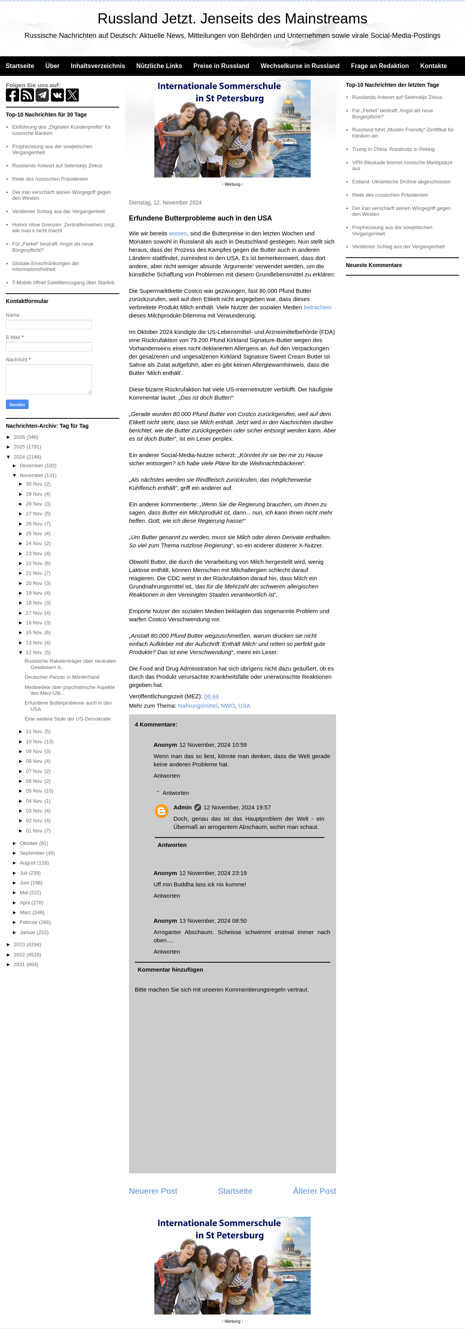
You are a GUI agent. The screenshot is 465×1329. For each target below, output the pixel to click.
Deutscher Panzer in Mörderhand (62, 677)
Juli (24, 873)
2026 (20, 437)
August (28, 863)
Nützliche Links (159, 66)
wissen (178, 233)
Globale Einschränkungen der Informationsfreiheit (45, 266)
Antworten (167, 775)
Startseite (19, 66)
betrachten (317, 307)
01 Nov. (35, 831)
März (26, 912)
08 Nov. (35, 761)
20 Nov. (35, 583)
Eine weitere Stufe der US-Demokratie (68, 719)
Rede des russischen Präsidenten (50, 179)
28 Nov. (35, 504)
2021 (20, 964)
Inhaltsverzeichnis (98, 66)
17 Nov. (35, 613)
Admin (182, 807)
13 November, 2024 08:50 (213, 920)
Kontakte (433, 66)
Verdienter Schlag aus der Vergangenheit (58, 211)
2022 (20, 955)
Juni (25, 883)
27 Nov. (35, 514)
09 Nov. (35, 751)
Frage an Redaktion (380, 66)
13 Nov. (35, 643)
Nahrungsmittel (198, 705)
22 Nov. (35, 563)
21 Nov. (35, 573)
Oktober (29, 843)
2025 (20, 447)
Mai (25, 892)
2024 (20, 457)
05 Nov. (35, 791)
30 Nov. (35, 484)
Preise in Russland (221, 66)
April (26, 903)
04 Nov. (35, 801)
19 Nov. (35, 593)
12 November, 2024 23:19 (213, 873)
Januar (28, 932)
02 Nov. (35, 820)
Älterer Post (314, 1190)
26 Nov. (35, 524)
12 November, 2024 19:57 (237, 807)
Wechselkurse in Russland (300, 66)
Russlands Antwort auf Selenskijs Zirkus (57, 166)
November (32, 475)
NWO (228, 705)
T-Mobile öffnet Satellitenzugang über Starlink (63, 282)
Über (52, 66)
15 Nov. (35, 632)
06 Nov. (35, 781)
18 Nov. (35, 603)
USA (244, 705)
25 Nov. (35, 533)
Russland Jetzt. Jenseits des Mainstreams (233, 19)
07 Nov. (35, 771)
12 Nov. (35, 652)
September (33, 853)
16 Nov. (35, 623)
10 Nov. (35, 741)
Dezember (32, 465)
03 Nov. (35, 811)
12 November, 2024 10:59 (213, 744)
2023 (20, 944)
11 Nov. (35, 731)
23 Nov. (35, 553)
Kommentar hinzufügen (171, 969)
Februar (29, 922)
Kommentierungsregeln (255, 989)
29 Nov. (35, 494)
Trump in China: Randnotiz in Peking (393, 149)
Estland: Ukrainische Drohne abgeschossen (401, 182)
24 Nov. (35, 543)
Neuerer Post (153, 1190)
